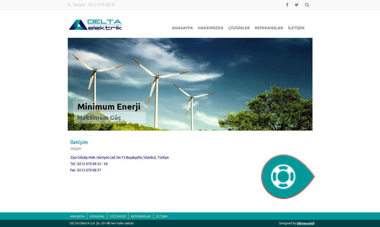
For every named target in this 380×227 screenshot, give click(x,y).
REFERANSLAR (269, 28)
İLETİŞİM (296, 28)
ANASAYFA (182, 28)
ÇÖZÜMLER (239, 28)
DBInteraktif (305, 223)
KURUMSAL (97, 216)
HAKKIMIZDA (210, 28)
